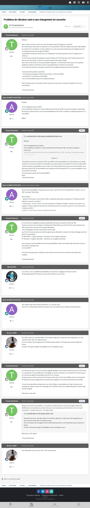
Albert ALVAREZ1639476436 (12, 97)
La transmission (28, 27)
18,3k (11, 288)
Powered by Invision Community (45, 499)
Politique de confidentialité (49, 495)
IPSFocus (37, 495)
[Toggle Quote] (25, 136)
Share (67, 26)
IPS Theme (30, 495)
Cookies (61, 495)
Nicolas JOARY (12, 333)
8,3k (12, 354)
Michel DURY (11, 267)
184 (12, 118)
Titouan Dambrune (18, 25)
